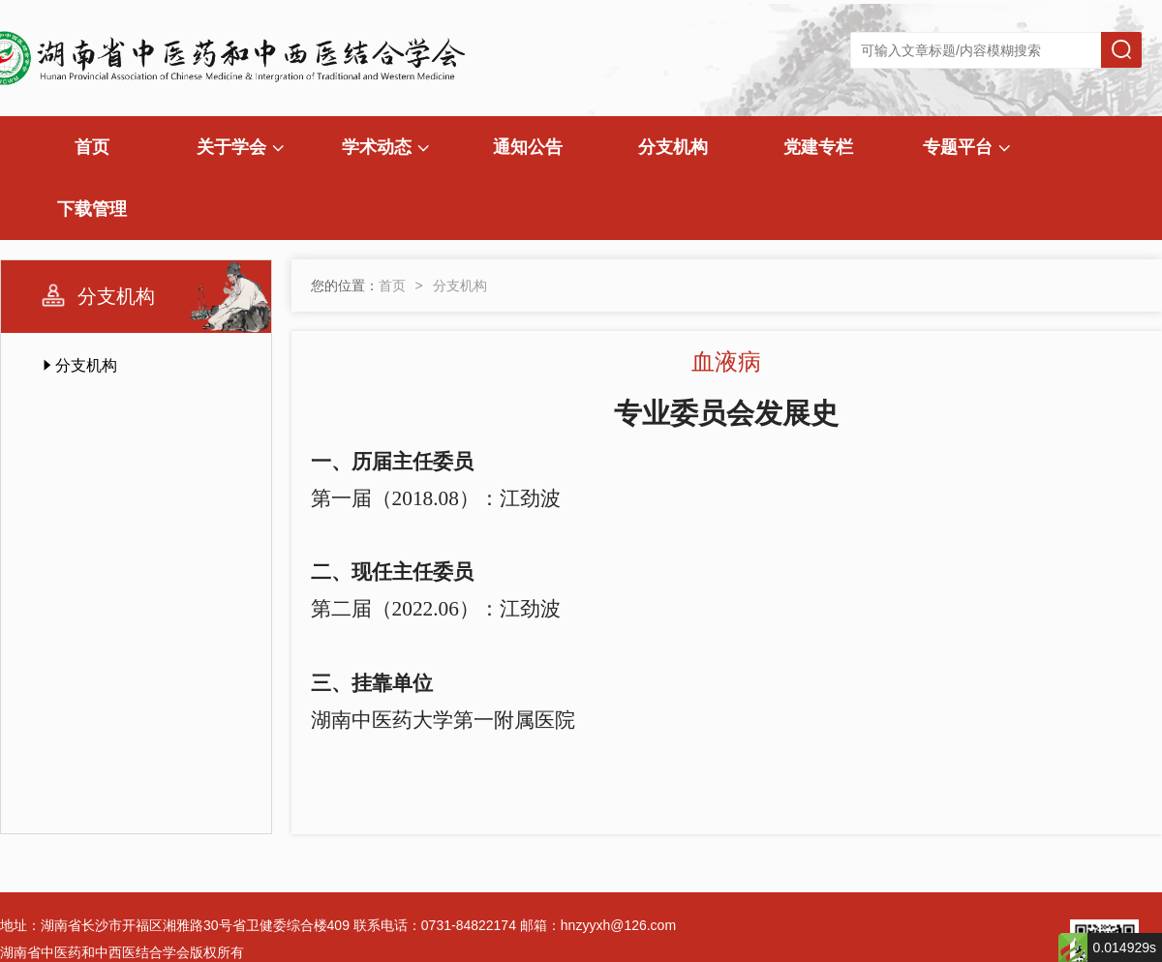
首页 (92, 147)
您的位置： (345, 285)
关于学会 (240, 147)
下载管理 (92, 209)
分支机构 (673, 147)
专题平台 (966, 147)
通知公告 (528, 147)
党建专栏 (818, 147)
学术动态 (385, 147)
